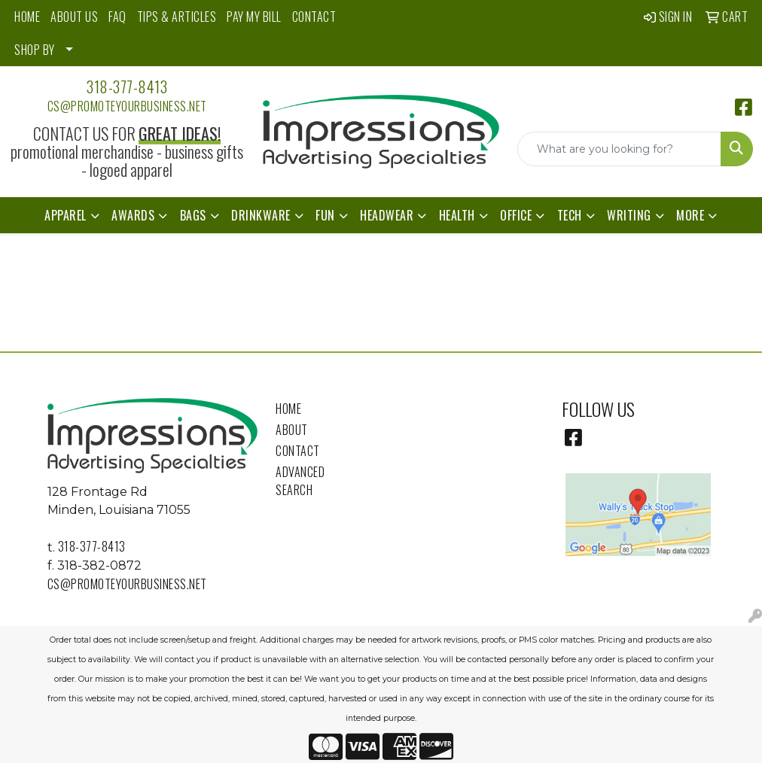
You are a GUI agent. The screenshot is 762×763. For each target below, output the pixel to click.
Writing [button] (629, 215)
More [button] (690, 215)
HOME (27, 17)
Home (288, 409)
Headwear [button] (386, 215)
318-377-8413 (127, 86)
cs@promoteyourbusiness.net (127, 106)
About (292, 430)
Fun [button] (325, 215)
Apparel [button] (65, 215)
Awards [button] (132, 215)
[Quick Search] (619, 149)
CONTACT (314, 17)
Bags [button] (193, 215)
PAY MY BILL (254, 17)
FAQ (117, 17)
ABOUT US (74, 17)
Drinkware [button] (261, 215)
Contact (298, 451)
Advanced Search (300, 481)
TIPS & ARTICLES (177, 17)
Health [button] (457, 215)
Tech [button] (569, 215)
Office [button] (516, 215)
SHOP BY (34, 50)
